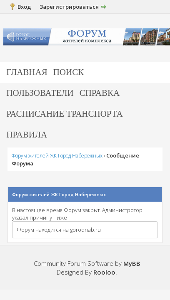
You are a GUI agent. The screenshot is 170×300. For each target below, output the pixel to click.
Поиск (68, 72)
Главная (26, 72)
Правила (26, 135)
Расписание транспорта (64, 114)
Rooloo (104, 272)
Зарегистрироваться (69, 6)
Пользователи (39, 93)
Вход (24, 6)
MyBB (131, 263)
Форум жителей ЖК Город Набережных (57, 155)
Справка (100, 93)
